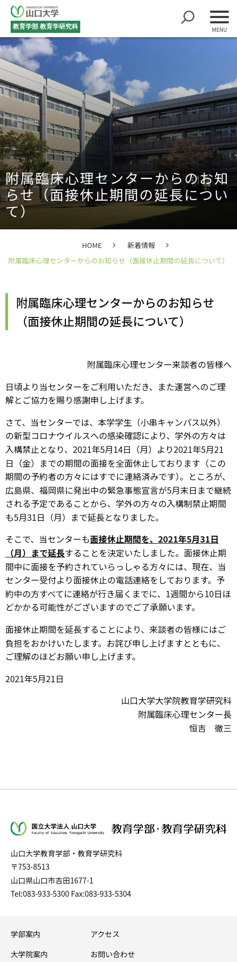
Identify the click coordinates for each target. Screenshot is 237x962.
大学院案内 (29, 954)
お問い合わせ (112, 954)
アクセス (105, 934)
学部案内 (25, 934)
